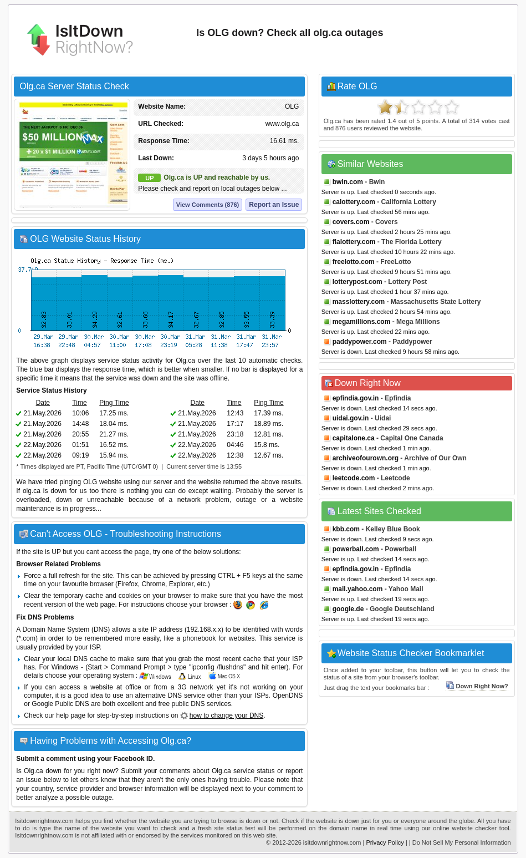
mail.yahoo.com (358, 589)
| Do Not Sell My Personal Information (460, 842)
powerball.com (356, 549)
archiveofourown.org (366, 458)
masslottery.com (359, 302)
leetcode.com (354, 478)
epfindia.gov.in (356, 398)
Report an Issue (274, 205)
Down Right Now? (477, 686)
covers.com (351, 222)
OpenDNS (288, 695)
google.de (348, 609)
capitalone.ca (354, 438)
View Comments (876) (207, 204)
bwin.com (348, 182)
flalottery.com (354, 242)
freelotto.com (354, 262)
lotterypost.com (357, 282)
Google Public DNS (60, 704)
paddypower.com (360, 342)
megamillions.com (362, 322)
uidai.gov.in (351, 418)
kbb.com (346, 529)
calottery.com (354, 202)
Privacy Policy (385, 842)
